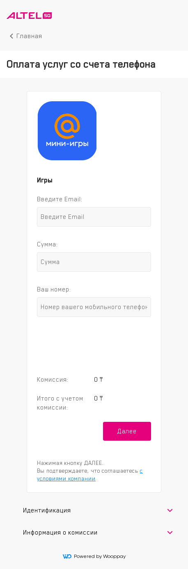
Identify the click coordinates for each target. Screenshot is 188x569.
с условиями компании (90, 475)
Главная (29, 36)
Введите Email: (60, 199)
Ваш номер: (54, 289)
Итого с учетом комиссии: (60, 403)
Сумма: (47, 244)
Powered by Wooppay (94, 556)
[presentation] (94, 344)
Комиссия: (53, 379)
